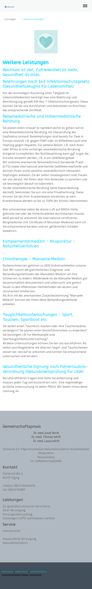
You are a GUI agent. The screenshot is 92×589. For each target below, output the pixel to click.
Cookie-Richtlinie (38, 571)
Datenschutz (21, 571)
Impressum (7, 571)
